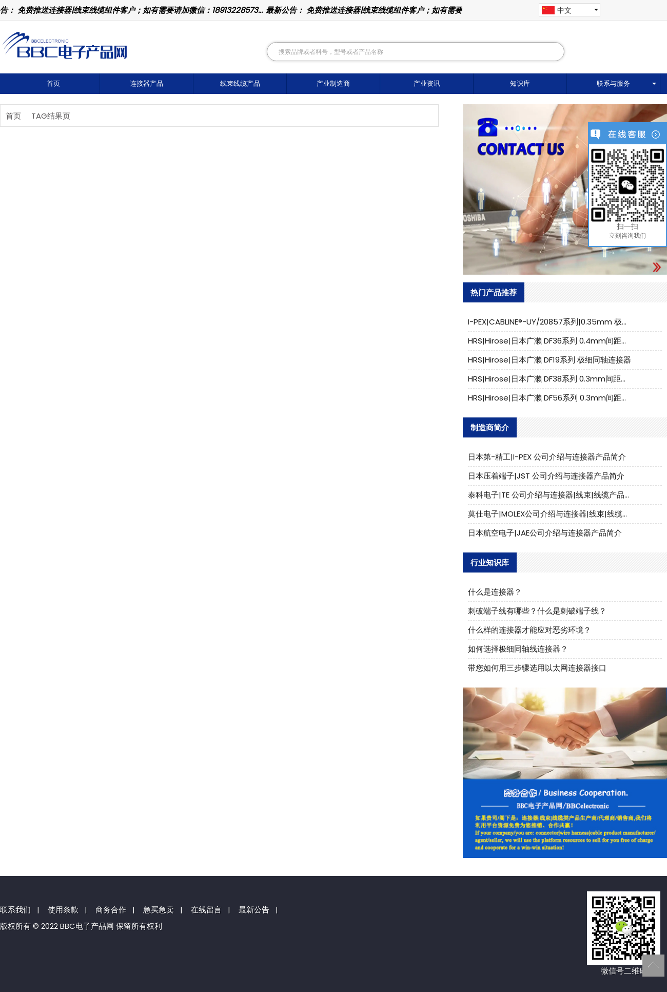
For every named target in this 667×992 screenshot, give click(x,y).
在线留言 (206, 909)
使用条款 (63, 909)
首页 (53, 83)
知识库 (520, 83)
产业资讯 (427, 83)
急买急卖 (158, 909)
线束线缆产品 (240, 83)
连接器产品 (146, 83)
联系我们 (15, 909)
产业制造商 (333, 83)
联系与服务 (613, 83)
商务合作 (110, 909)
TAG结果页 (50, 115)
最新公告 (254, 909)
